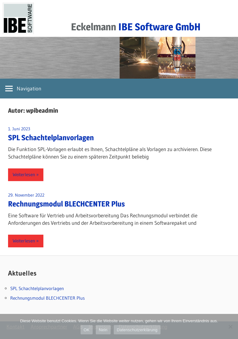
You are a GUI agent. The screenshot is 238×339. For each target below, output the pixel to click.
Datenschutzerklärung (137, 330)
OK (87, 330)
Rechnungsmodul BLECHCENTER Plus (66, 203)
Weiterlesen (24, 174)
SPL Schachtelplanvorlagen (51, 137)
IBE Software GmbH (159, 27)
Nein (103, 330)
